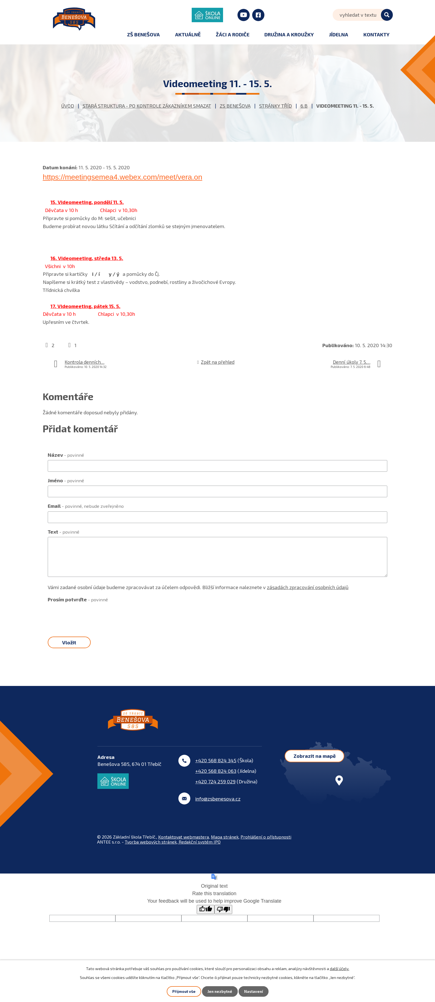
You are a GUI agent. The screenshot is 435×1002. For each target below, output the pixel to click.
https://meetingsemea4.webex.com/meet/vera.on (122, 177)
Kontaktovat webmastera (183, 844)
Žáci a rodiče (232, 34)
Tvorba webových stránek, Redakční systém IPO (173, 849)
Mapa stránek (225, 844)
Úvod (67, 106)
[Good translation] (205, 917)
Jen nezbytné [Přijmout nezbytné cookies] (219, 991)
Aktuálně (188, 34)
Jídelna (338, 34)
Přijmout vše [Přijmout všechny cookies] (183, 991)
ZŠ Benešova (143, 34)
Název (66, 455)
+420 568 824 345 (215, 768)
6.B (304, 106)
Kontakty (376, 34)
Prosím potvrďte (78, 599)
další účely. (339, 968)
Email (86, 506)
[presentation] (90, 616)
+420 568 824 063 (215, 778)
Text (63, 532)
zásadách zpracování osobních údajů (307, 587)
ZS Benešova (235, 106)
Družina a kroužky (289, 34)
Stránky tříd (275, 106)
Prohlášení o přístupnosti (266, 844)
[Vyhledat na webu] (363, 15)
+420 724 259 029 (215, 789)
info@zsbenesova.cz (218, 806)
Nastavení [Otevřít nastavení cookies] (254, 991)
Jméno (66, 480)
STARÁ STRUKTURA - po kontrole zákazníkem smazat (147, 106)
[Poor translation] (223, 917)
